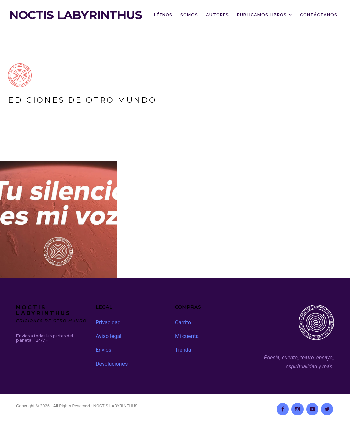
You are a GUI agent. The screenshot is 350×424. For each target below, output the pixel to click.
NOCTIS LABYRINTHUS (75, 15)
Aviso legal (108, 336)
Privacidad (108, 322)
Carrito (183, 322)
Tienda (183, 350)
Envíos (103, 350)
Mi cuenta (187, 336)
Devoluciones (112, 364)
